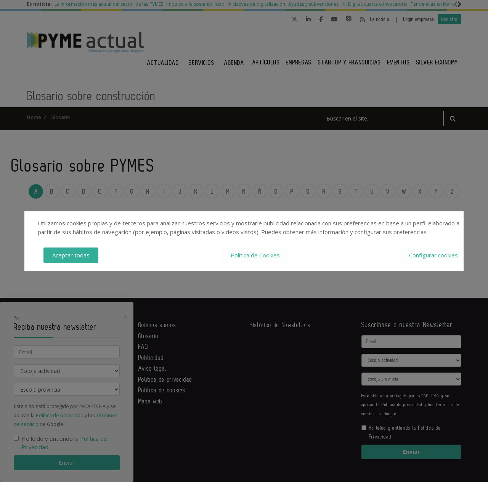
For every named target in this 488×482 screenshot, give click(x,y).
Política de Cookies (255, 255)
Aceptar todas (71, 255)
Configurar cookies (433, 255)
